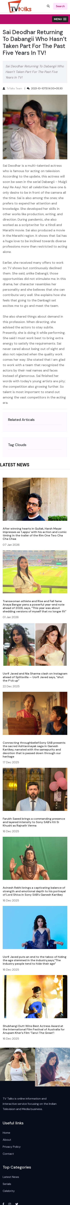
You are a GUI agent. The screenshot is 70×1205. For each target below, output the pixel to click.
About (7, 1140)
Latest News (11, 1177)
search (60, 6)
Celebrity (9, 1191)
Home (6, 1133)
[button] (60, 19)
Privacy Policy (12, 1147)
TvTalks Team (14, 88)
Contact (8, 1154)
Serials (7, 1184)
